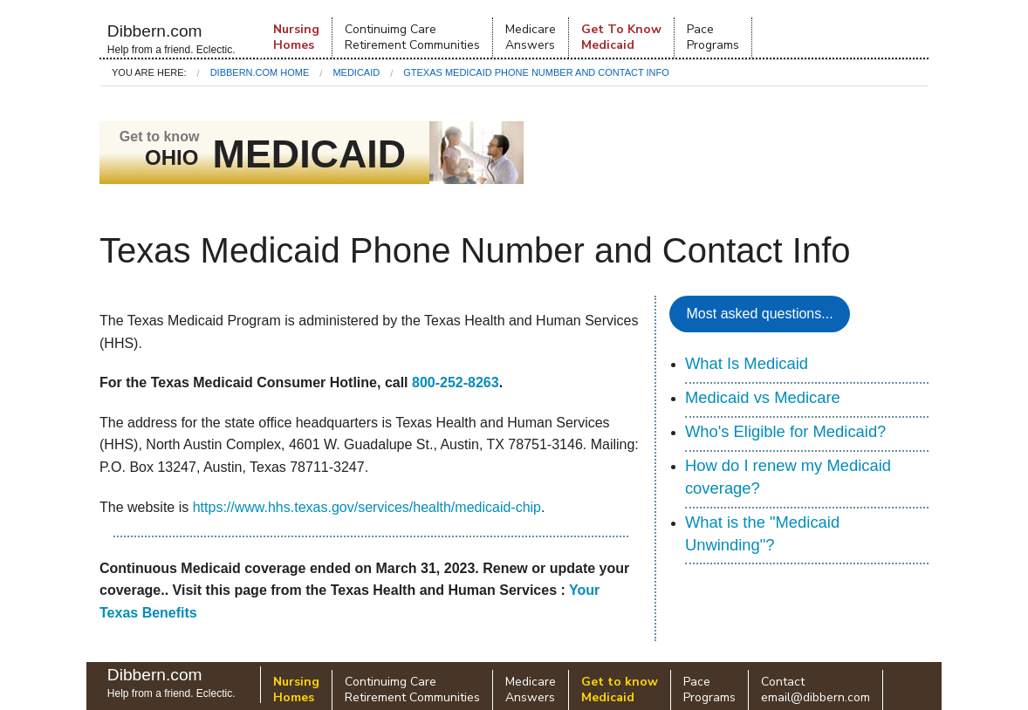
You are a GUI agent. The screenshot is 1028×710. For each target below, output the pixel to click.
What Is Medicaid (746, 363)
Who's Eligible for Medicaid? (785, 431)
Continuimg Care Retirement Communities (412, 37)
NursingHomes (296, 37)
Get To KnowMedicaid (621, 37)
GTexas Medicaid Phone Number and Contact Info (536, 72)
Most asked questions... (760, 313)
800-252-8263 (455, 382)
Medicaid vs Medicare (762, 397)
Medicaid (356, 72)
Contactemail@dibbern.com (815, 689)
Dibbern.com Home (260, 72)
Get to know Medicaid (619, 689)
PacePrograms (713, 37)
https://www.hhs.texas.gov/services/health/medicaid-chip (367, 507)
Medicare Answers (530, 37)
